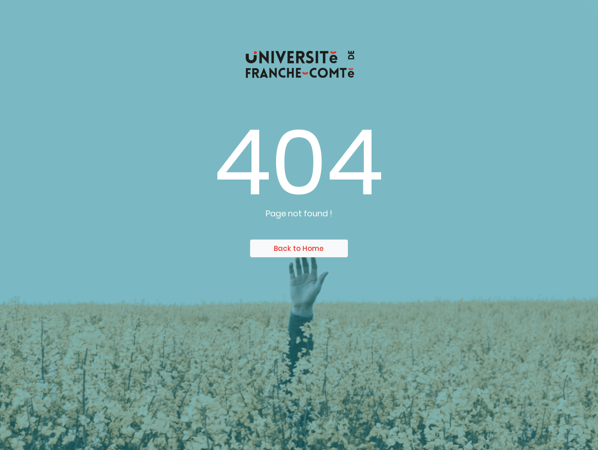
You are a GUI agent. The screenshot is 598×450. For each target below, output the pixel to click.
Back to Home (299, 248)
